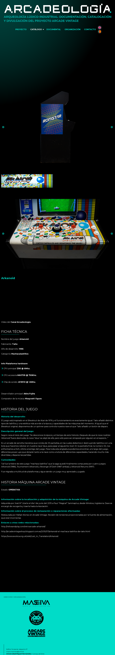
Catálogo (36, 29)
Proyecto (21, 29)
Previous (3, 127)
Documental (54, 29)
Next (112, 127)
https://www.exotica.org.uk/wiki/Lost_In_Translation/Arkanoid (29, 536)
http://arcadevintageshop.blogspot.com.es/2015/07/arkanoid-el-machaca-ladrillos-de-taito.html (45, 531)
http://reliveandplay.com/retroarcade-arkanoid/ (23, 526)
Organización (72, 29)
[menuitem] (20, 29)
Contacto (90, 29)
